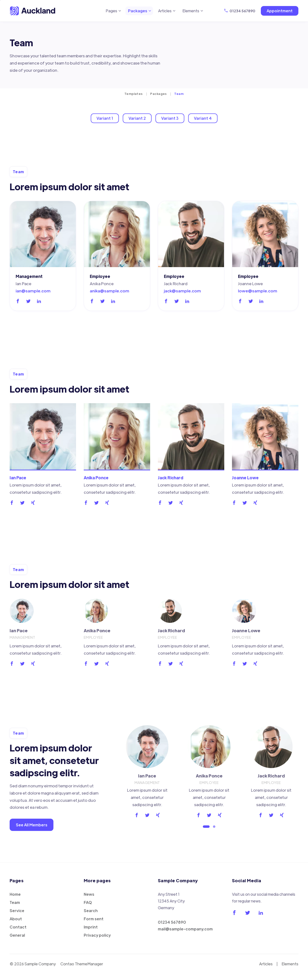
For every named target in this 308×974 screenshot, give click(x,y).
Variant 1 (104, 118)
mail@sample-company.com (185, 928)
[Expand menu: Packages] (150, 11)
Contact (18, 926)
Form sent (93, 918)
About (16, 918)
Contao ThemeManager (81, 963)
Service (17, 910)
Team (15, 902)
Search (91, 910)
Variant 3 (170, 118)
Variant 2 (137, 118)
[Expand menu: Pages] (120, 11)
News (89, 894)
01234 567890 (242, 10)
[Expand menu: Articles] (174, 11)
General (17, 935)
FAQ (88, 902)
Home (15, 894)
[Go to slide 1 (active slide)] (206, 826)
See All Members (31, 824)
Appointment (280, 10)
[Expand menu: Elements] (202, 11)
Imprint (91, 926)
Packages (137, 10)
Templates (133, 94)
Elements (190, 10)
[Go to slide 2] (214, 826)
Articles (165, 10)
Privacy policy (97, 935)
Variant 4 (203, 118)
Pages (111, 10)
